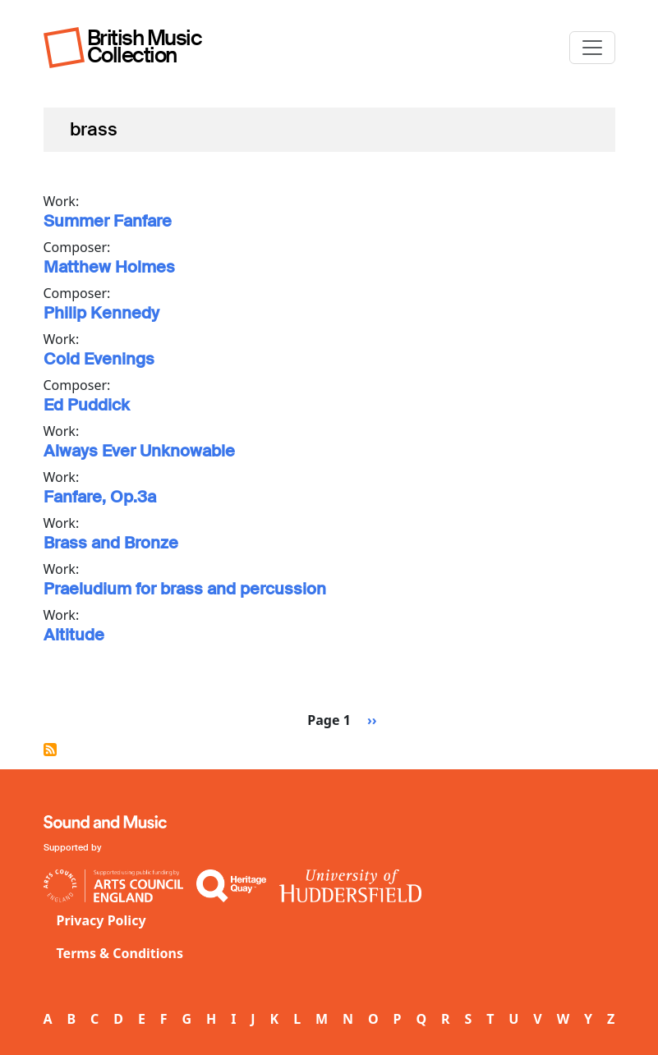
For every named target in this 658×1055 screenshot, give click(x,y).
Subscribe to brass (50, 749)
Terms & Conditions (120, 953)
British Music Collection (144, 46)
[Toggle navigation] (592, 47)
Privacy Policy (101, 920)
